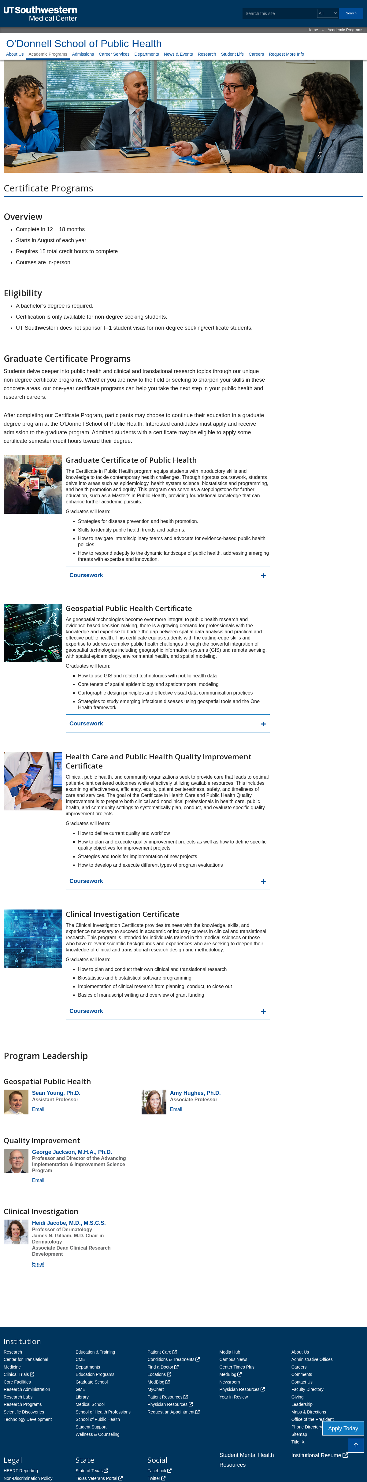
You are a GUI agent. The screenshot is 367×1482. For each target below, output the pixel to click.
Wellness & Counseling (98, 1434)
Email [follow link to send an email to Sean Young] (38, 1109)
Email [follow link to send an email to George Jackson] (38, 1180)
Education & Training (95, 1352)
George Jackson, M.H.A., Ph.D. (72, 1152)
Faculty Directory (307, 1389)
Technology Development (28, 1419)
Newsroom (230, 1382)
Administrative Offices (312, 1359)
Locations (156, 1374)
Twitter (153, 1478)
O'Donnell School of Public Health (84, 43)
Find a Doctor (160, 1367)
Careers (256, 54)
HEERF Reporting (21, 1470)
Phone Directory (306, 1427)
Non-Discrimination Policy (28, 1478)
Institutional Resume (316, 1455)
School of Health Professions (103, 1412)
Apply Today (343, 1428)
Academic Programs (345, 30)
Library (82, 1397)
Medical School (90, 1404)
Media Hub (230, 1352)
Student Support (91, 1427)
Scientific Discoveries (24, 1412)
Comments (301, 1374)
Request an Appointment (170, 1412)
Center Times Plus (237, 1367)
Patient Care (159, 1352)
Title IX (298, 1441)
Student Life (232, 54)
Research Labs (18, 1397)
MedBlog (155, 1382)
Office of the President (312, 1419)
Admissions (83, 54)
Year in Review (234, 1397)
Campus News (233, 1359)
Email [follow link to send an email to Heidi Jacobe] (38, 1263)
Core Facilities (17, 1382)
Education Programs (95, 1374)
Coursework (86, 575)
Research (207, 54)
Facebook (156, 1470)
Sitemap (299, 1434)
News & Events (178, 54)
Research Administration (27, 1389)
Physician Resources (167, 1404)
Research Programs (23, 1404)
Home (312, 30)
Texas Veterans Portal (96, 1478)
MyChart (155, 1389)
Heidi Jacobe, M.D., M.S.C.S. (69, 1223)
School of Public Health (98, 1419)
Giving (297, 1397)
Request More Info (286, 54)
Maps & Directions (308, 1412)
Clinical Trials (16, 1374)
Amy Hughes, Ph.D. (195, 1093)
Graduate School (92, 1382)
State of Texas (89, 1470)
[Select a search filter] (327, 13)
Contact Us (302, 1382)
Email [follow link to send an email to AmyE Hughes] (176, 1109)
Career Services (114, 54)
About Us (15, 54)
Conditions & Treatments (170, 1359)
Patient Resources (164, 1397)
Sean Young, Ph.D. (56, 1093)
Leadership (302, 1404)
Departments (147, 54)
